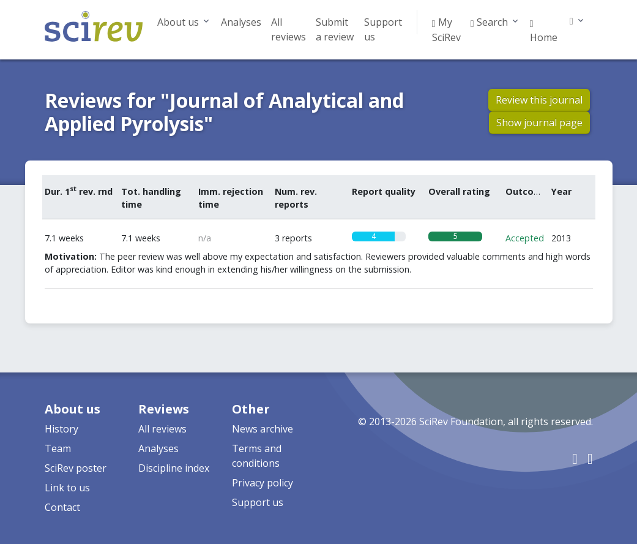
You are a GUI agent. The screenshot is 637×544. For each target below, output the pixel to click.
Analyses (241, 22)
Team (58, 448)
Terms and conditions (256, 456)
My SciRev (446, 29)
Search (489, 22)
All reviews (288, 29)
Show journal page (539, 122)
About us (178, 22)
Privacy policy (262, 482)
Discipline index (173, 468)
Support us (383, 29)
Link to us (67, 487)
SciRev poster (75, 468)
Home (543, 30)
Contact (62, 507)
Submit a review (335, 29)
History (61, 429)
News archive (262, 429)
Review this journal (539, 100)
